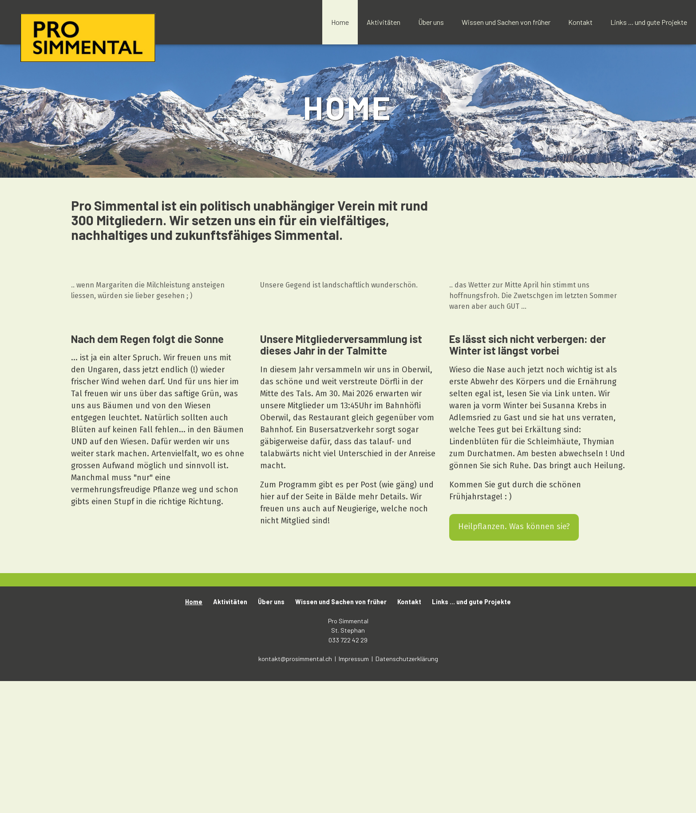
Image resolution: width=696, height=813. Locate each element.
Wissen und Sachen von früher (506, 22)
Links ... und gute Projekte (648, 22)
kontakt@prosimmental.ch (295, 790)
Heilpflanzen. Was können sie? (514, 658)
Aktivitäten (383, 22)
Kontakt (580, 22)
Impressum (354, 790)
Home (340, 22)
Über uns (431, 22)
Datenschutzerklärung (407, 790)
